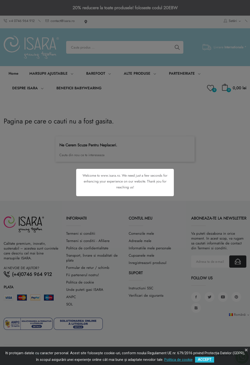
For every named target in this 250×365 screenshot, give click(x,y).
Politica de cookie (178, 359)
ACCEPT (204, 359)
